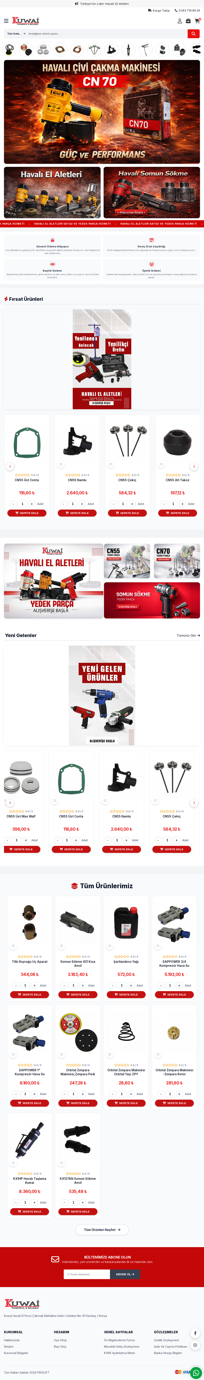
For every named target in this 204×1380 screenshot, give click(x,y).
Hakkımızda (12, 1340)
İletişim (9, 1346)
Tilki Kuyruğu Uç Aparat (29, 962)
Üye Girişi (60, 1340)
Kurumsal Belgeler (16, 1353)
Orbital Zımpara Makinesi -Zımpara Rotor (174, 1072)
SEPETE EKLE (26, 513)
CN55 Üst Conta (77, 480)
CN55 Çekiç (177, 480)
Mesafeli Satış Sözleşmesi (121, 1346)
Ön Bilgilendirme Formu (119, 1340)
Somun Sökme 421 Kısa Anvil (77, 964)
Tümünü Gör (188, 635)
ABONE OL (125, 1274)
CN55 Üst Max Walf (26, 480)
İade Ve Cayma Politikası (170, 1346)
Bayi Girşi (60, 1346)
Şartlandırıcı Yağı (126, 962)
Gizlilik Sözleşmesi (166, 1340)
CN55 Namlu (127, 480)
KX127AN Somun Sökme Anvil (78, 1181)
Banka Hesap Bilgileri (168, 1353)
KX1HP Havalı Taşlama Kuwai (29, 1181)
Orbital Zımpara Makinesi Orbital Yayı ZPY (126, 1072)
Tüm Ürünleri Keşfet (102, 1230)
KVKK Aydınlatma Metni (119, 1353)
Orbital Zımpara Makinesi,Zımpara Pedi (78, 1072)
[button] (194, 467)
